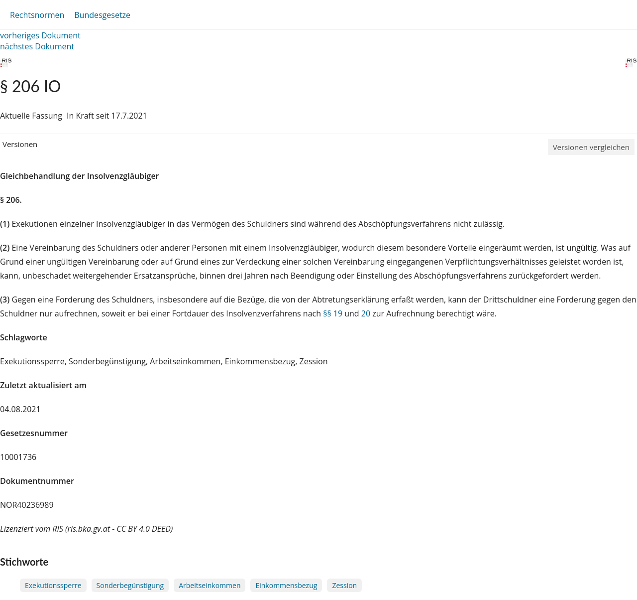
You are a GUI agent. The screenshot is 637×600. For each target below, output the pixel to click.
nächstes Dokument (37, 46)
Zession (344, 585)
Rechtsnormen (37, 14)
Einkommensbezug (286, 585)
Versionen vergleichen (591, 147)
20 (365, 313)
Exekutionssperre (53, 585)
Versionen (19, 144)
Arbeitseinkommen (209, 585)
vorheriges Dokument (40, 35)
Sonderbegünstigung (130, 585)
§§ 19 (332, 313)
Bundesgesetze (102, 14)
